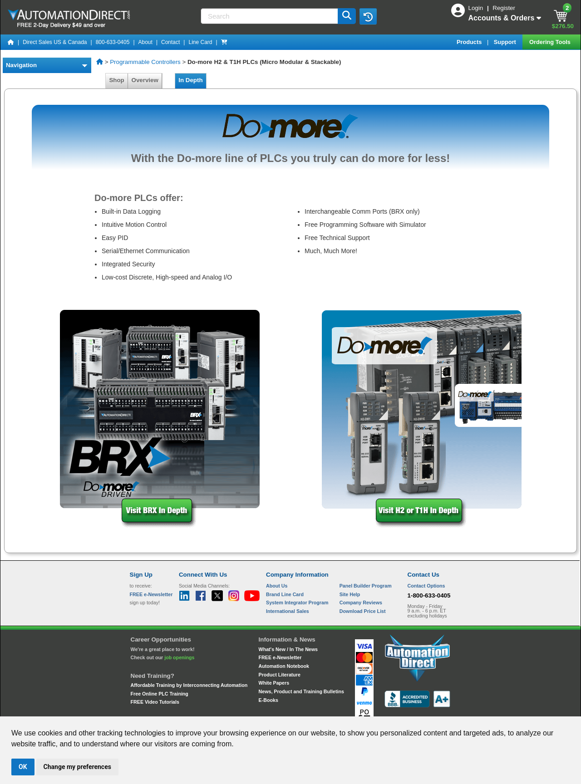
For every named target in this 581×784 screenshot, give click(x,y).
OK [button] (23, 766)
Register (503, 8)
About (145, 42)
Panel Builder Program (366, 585)
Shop (117, 80)
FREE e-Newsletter (280, 657)
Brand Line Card (285, 594)
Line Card (200, 42)
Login (476, 8)
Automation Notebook (284, 666)
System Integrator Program (297, 602)
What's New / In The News (288, 649)
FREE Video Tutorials (155, 702)
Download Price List (363, 611)
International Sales (287, 611)
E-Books (268, 700)
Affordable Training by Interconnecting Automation (189, 685)
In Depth (190, 80)
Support (506, 42)
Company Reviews (361, 602)
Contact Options (426, 585)
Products (470, 42)
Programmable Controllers (145, 62)
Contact (170, 42)
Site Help (350, 594)
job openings (179, 657)
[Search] (270, 16)
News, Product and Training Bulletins (301, 691)
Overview (145, 80)
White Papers (274, 683)
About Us (276, 585)
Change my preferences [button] (77, 766)
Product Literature (279, 674)
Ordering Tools (550, 42)
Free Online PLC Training (159, 693)
